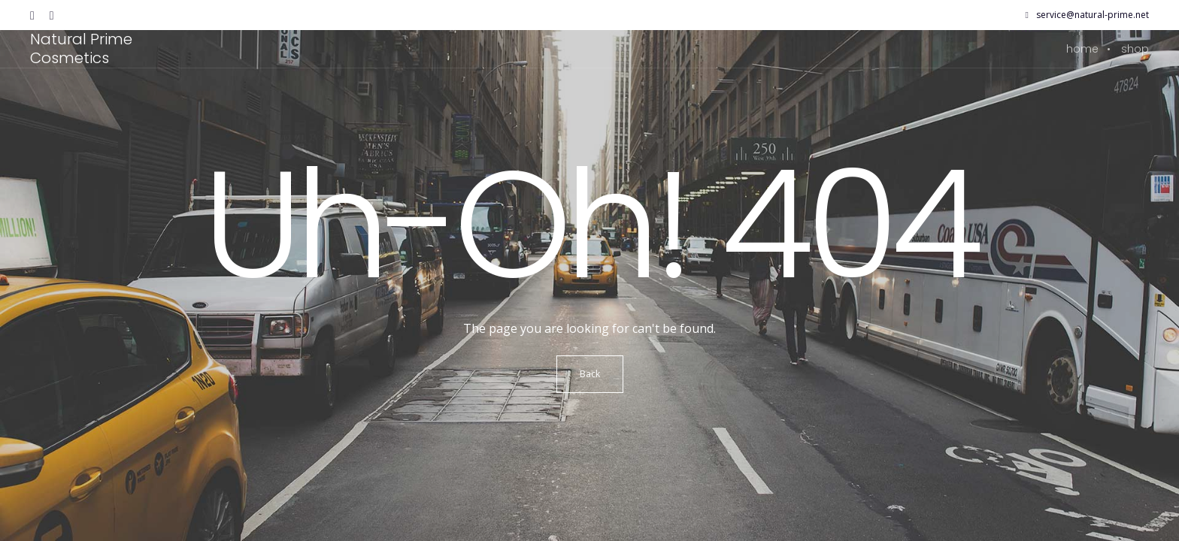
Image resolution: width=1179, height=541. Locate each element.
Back (590, 373)
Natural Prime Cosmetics (81, 48)
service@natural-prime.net (1087, 15)
